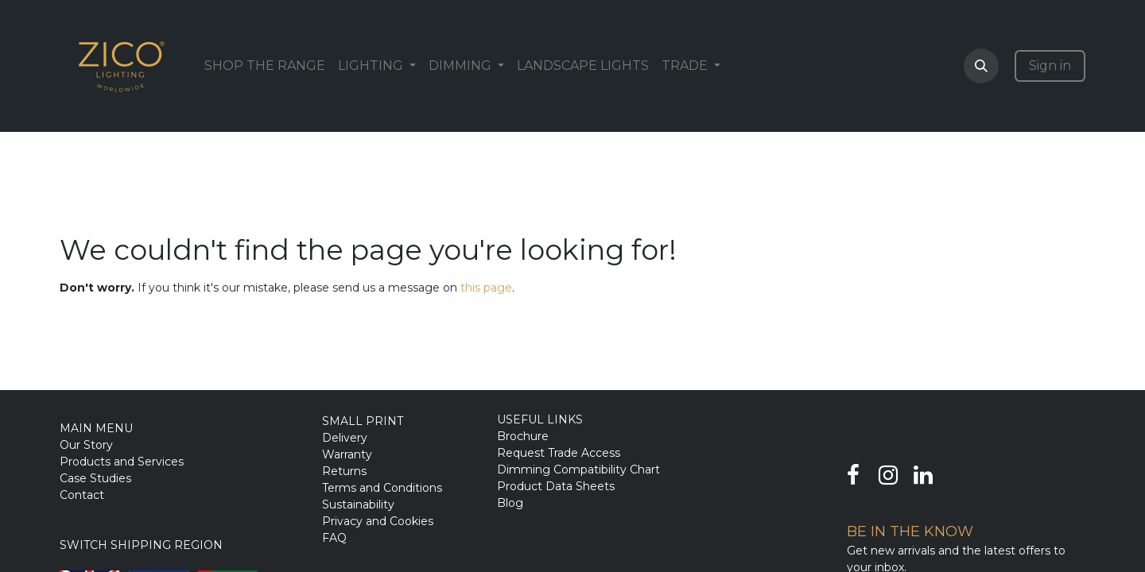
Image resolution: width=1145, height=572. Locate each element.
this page (486, 287)
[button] (981, 65)
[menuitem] (265, 66)
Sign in (1050, 65)
